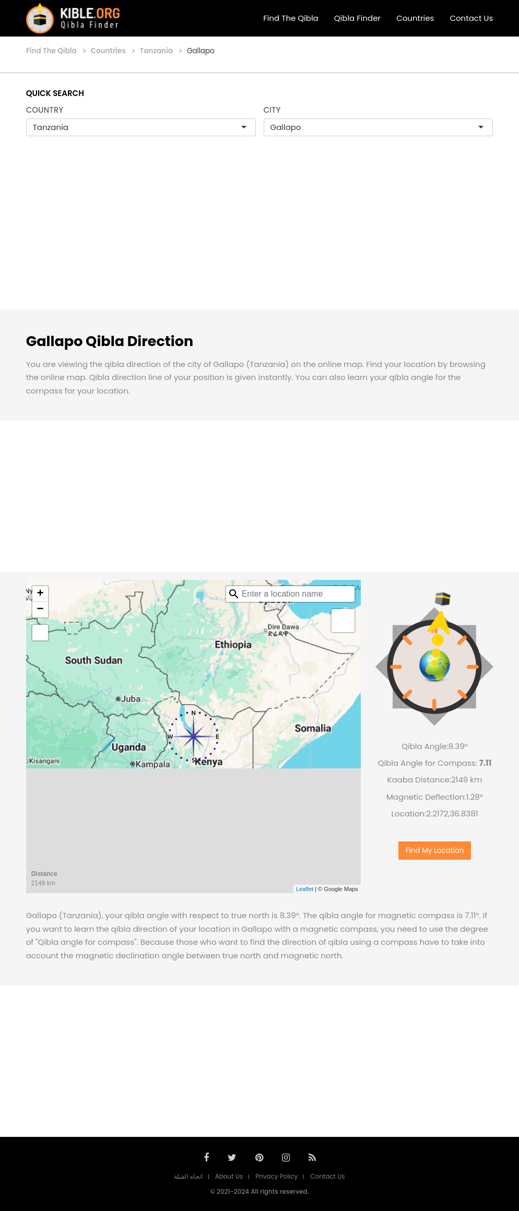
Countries (415, 18)
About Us (229, 1176)
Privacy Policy (276, 1176)
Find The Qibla (291, 18)
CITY (272, 109)
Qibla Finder (357, 18)
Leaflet (304, 889)
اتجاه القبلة (188, 1176)
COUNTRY (45, 109)
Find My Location (435, 855)
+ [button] (40, 594)
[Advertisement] (259, 234)
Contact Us (471, 18)
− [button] (40, 610)
